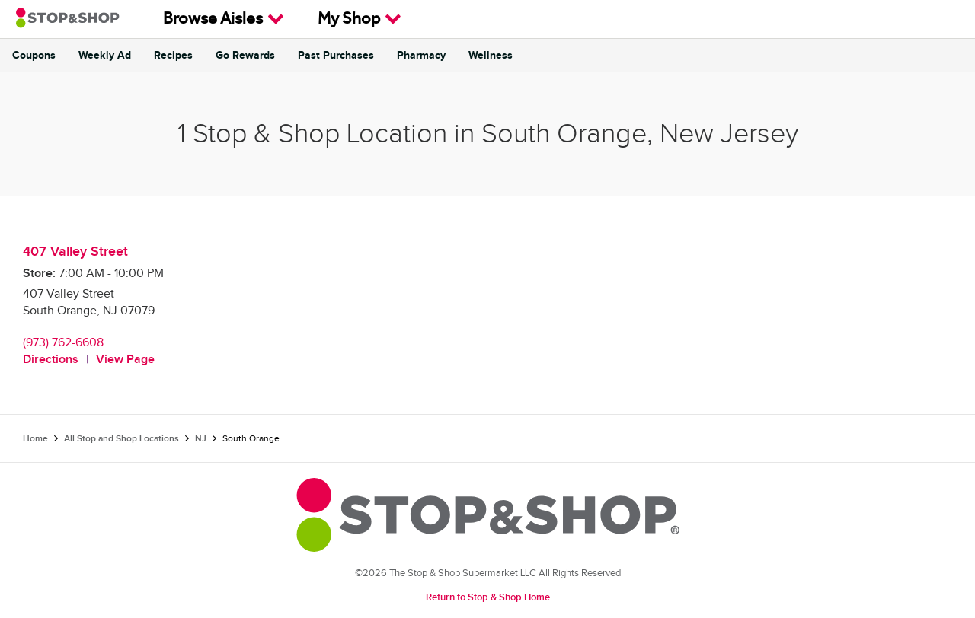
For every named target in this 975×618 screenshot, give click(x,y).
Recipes (173, 55)
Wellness (490, 55)
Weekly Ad (104, 55)
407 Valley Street (75, 252)
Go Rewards (245, 55)
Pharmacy (421, 55)
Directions (50, 359)
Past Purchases (336, 55)
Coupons (34, 55)
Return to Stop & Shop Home (488, 597)
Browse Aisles (223, 19)
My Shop (359, 19)
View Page (125, 359)
